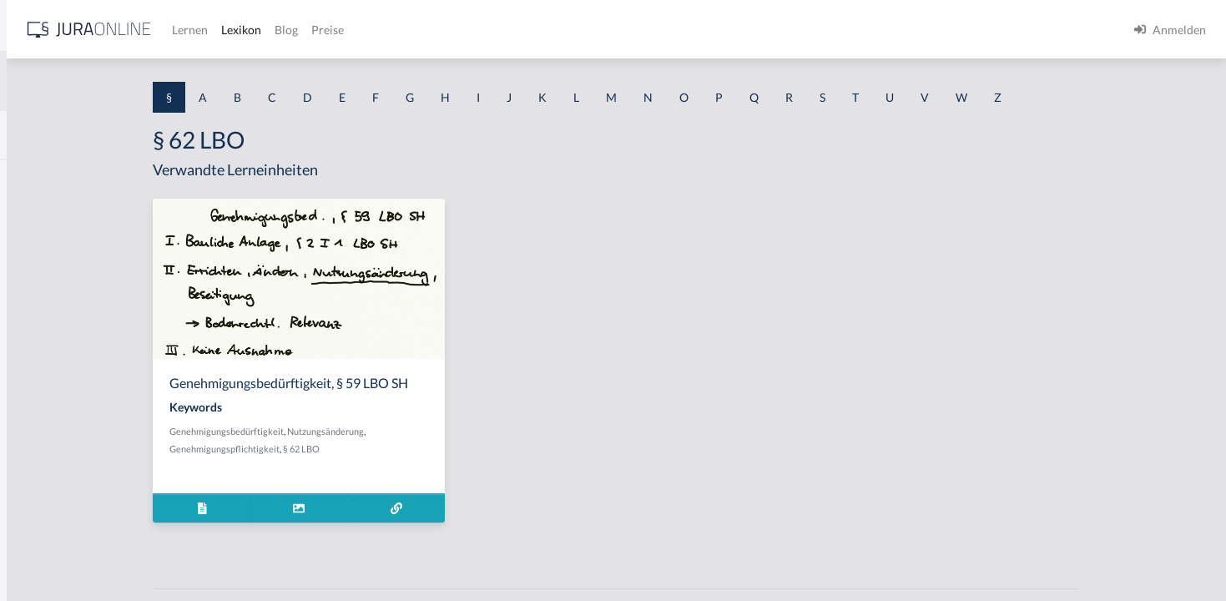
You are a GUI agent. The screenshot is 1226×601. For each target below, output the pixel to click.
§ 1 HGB (34, 290)
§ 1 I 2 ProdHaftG (58, 440)
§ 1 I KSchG (42, 515)
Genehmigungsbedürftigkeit (357, 431)
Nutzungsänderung (456, 431)
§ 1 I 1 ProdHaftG (58, 365)
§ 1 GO (30, 252)
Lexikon (502, 30)
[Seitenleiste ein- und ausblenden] (240, 25)
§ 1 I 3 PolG (42, 478)
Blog (546, 30)
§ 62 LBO (432, 448)
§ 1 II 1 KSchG (48, 553)
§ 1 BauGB (40, 215)
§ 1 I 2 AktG (43, 403)
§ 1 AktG (35, 177)
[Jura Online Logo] (349, 29)
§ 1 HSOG (38, 328)
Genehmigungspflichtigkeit (355, 448)
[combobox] (133, 81)
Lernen (450, 30)
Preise (588, 30)
